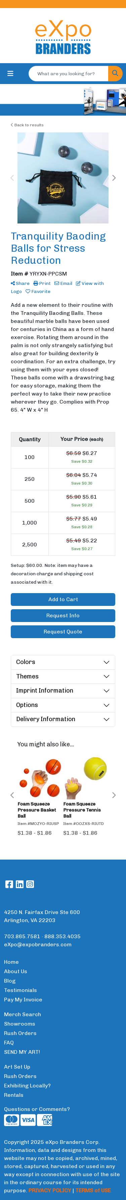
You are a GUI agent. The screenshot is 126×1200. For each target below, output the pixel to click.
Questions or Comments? (37, 1109)
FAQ (9, 1042)
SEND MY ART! (22, 1052)
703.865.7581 (22, 936)
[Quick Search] (69, 73)
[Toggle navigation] (10, 73)
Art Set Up (17, 1067)
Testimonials (20, 990)
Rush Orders (20, 1033)
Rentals (14, 1095)
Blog (9, 981)
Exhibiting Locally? (27, 1085)
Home (11, 962)
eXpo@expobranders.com (38, 944)
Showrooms (19, 1024)
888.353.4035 (62, 936)
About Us (15, 971)
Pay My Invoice (23, 999)
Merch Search (22, 1014)
